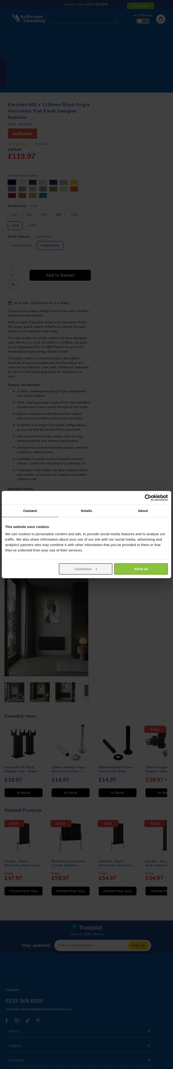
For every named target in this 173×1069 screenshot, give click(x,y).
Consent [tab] (30, 511)
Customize (86, 569)
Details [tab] (86, 511)
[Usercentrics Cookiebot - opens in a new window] (148, 497)
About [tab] (143, 511)
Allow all (141, 569)
